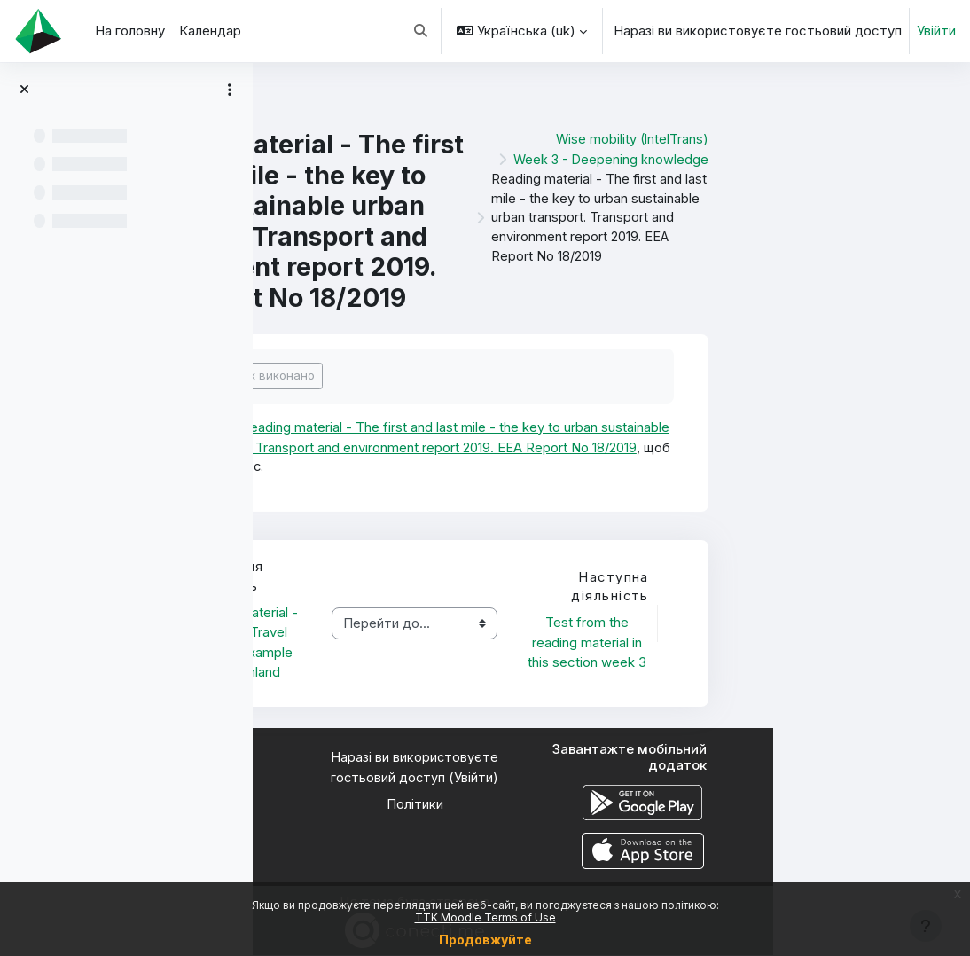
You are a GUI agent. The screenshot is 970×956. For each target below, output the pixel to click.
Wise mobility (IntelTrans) (827, 138)
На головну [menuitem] (130, 31)
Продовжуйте (485, 939)
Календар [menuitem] (210, 31)
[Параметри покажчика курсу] (230, 90)
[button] (421, 31)
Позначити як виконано (443, 375)
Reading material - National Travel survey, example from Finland (442, 643)
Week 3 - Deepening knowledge (806, 158)
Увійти (936, 31)
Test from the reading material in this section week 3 (783, 643)
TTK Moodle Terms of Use (485, 917)
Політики (611, 805)
